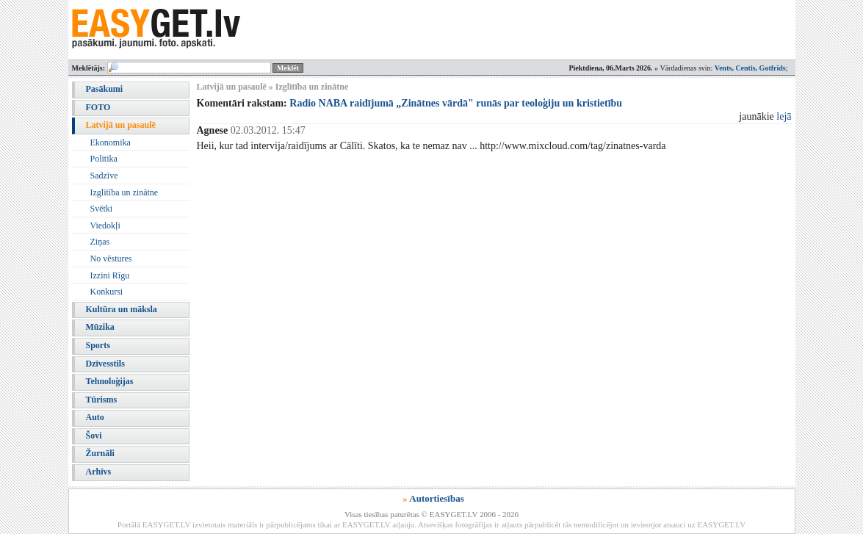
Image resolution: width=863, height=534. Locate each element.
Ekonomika (110, 142)
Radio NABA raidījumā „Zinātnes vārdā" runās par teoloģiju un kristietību (455, 103)
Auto (95, 417)
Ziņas (100, 242)
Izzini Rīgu (110, 275)
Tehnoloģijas (110, 381)
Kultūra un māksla (121, 309)
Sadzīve (104, 175)
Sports (98, 345)
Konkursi (106, 291)
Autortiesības (436, 498)
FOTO (98, 107)
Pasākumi (104, 89)
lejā (783, 116)
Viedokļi (105, 225)
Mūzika (100, 327)
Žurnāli (100, 453)
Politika (104, 159)
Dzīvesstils (105, 363)
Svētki (101, 208)
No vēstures (111, 258)
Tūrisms (102, 399)
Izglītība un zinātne (124, 192)
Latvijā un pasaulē (121, 125)
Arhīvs (99, 471)
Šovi (94, 435)
